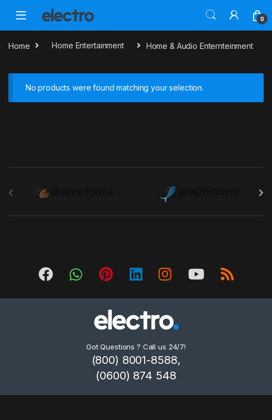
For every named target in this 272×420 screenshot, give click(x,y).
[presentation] (261, 193)
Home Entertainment (87, 45)
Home (18, 45)
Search (211, 15)
